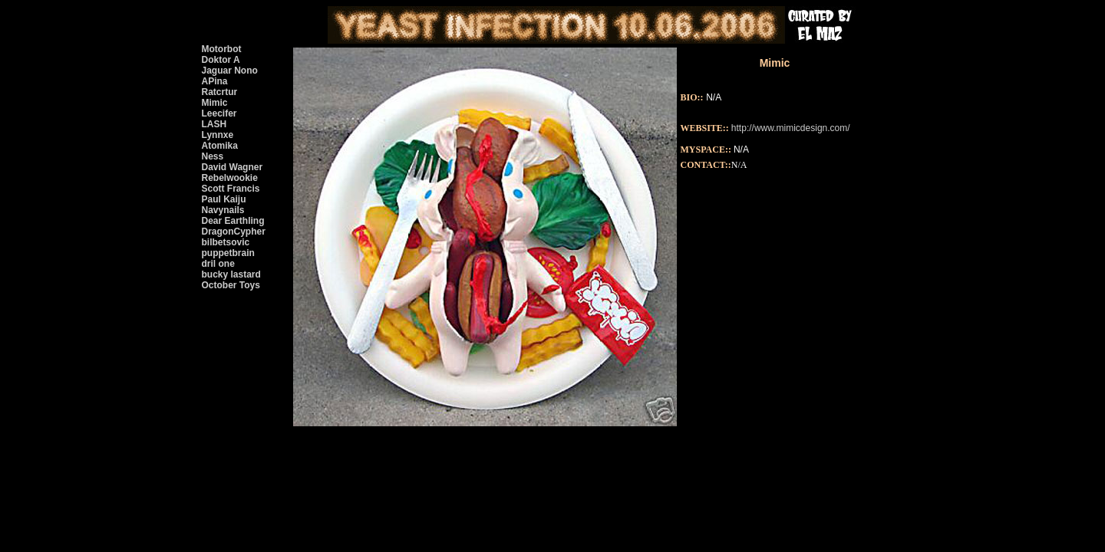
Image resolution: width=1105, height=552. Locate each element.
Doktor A (221, 59)
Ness (213, 156)
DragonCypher (234, 231)
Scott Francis (231, 188)
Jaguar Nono (230, 70)
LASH (214, 124)
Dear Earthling (233, 220)
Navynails (223, 210)
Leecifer (219, 113)
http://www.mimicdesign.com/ (790, 128)
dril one (218, 263)
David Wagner (232, 167)
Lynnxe (218, 135)
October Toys (231, 285)
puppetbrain (228, 253)
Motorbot (222, 49)
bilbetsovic (226, 242)
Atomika (220, 145)
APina (215, 81)
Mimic (215, 102)
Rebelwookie (230, 177)
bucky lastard (231, 274)
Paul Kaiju (224, 199)
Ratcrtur (220, 92)
